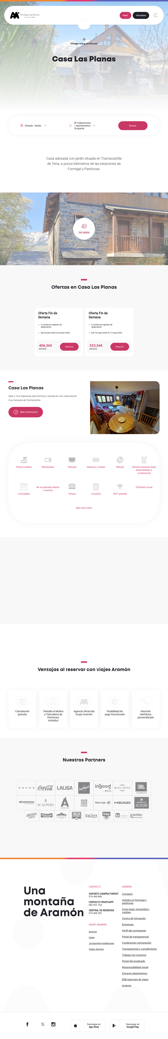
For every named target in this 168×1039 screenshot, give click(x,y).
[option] (59, 332)
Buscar (132, 125)
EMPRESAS (128, 924)
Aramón (93, 931)
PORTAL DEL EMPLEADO (133, 961)
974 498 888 (95, 896)
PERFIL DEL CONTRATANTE (134, 930)
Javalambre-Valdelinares (101, 943)
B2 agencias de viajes (135, 979)
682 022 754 (95, 905)
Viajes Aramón (96, 949)
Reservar (69, 347)
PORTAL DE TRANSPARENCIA (135, 936)
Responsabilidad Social (135, 967)
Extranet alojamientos (134, 973)
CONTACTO (127, 894)
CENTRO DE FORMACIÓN (134, 918)
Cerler (92, 937)
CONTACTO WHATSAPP (101, 902)
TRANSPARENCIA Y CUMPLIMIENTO (139, 948)
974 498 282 (95, 913)
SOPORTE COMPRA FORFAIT (104, 893)
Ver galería (84, 232)
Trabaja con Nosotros (134, 955)
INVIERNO (126, 985)
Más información (26, 412)
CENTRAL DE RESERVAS (101, 910)
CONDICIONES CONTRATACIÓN (136, 942)
